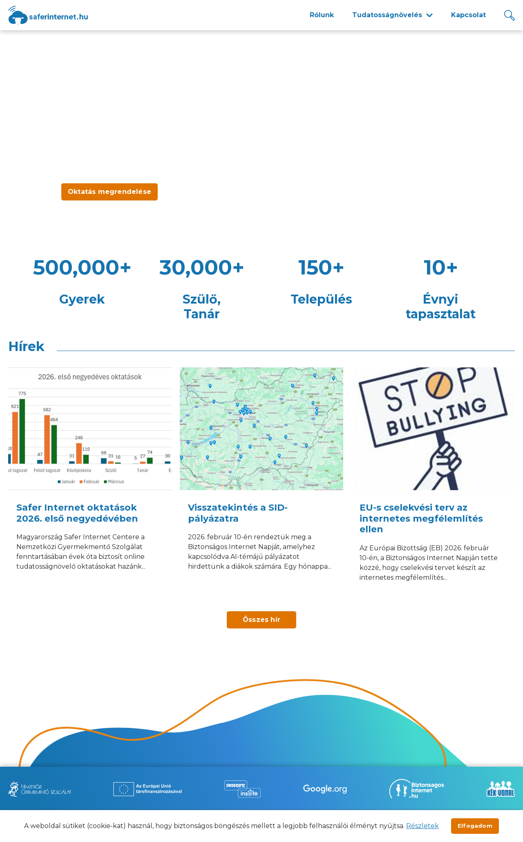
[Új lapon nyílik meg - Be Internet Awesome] (325, 789)
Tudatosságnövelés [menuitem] (387, 15)
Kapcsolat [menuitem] (468, 15)
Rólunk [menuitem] (322, 15)
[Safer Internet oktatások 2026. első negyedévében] (90, 485)
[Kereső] (509, 15)
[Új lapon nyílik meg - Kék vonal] (500, 789)
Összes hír (261, 620)
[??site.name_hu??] (48, 15)
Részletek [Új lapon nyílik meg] (422, 826)
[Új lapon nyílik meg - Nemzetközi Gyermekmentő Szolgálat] (39, 789)
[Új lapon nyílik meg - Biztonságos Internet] (416, 789)
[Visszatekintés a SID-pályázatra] (261, 485)
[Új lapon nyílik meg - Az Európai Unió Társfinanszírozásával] (147, 789)
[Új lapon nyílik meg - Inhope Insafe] (242, 789)
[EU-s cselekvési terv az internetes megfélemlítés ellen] (433, 485)
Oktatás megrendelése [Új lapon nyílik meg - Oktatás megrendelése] (109, 192)
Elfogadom (475, 825)
